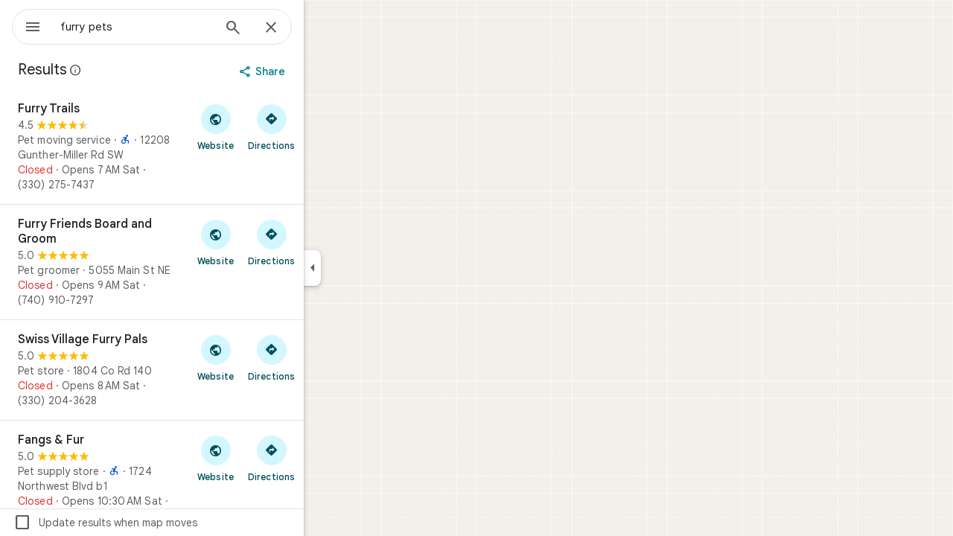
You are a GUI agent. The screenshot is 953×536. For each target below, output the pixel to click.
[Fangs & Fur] (205, 478)
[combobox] (175, 27)
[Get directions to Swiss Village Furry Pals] (325, 357)
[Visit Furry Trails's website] (269, 126)
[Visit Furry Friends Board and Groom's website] (269, 242)
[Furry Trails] (205, 146)
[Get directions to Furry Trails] (325, 126)
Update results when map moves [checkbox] (159, 523)
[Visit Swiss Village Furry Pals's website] (269, 357)
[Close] (325, 28)
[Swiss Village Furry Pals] (205, 370)
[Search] (287, 29)
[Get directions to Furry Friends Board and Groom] (325, 242)
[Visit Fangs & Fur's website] (269, 458)
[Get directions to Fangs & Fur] (325, 458)
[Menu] (27, 25)
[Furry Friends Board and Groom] (205, 262)
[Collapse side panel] (365, 268)
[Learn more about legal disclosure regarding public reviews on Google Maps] (129, 70)
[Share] (317, 71)
